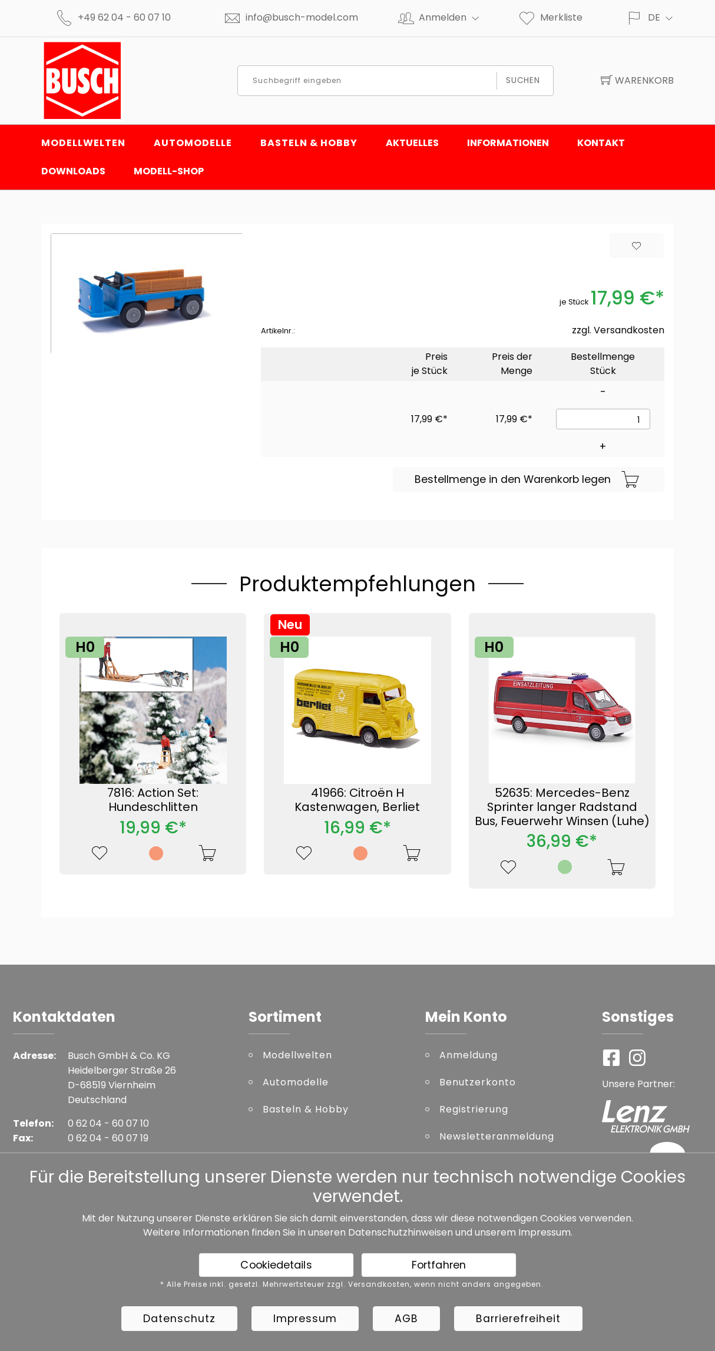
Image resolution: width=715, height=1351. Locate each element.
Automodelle (193, 143)
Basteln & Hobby (309, 143)
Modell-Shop (169, 171)
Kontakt (601, 143)
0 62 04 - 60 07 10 (108, 1123)
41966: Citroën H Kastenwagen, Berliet (357, 799)
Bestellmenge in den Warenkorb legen (527, 480)
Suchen (523, 80)
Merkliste (550, 17)
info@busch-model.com (302, 17)
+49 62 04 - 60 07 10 (124, 17)
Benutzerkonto (477, 1082)
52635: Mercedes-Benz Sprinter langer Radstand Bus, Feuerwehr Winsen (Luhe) (562, 806)
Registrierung (473, 1109)
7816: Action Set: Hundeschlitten (152, 799)
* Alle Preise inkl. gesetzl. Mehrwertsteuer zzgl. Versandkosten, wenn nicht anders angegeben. (352, 1284)
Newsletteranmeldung (496, 1136)
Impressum (544, 1232)
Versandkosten (629, 330)
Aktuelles (412, 143)
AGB (406, 1319)
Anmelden (454, 17)
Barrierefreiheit (518, 1319)
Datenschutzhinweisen (400, 1232)
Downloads (73, 171)
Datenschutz (179, 1319)
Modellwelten (83, 143)
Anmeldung (468, 1055)
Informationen (508, 143)
